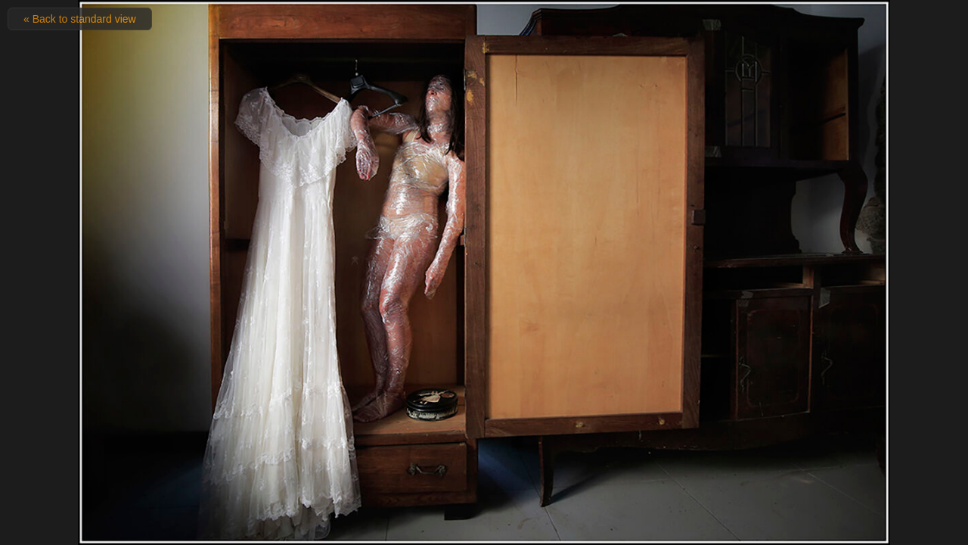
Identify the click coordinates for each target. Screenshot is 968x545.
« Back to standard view (79, 19)
